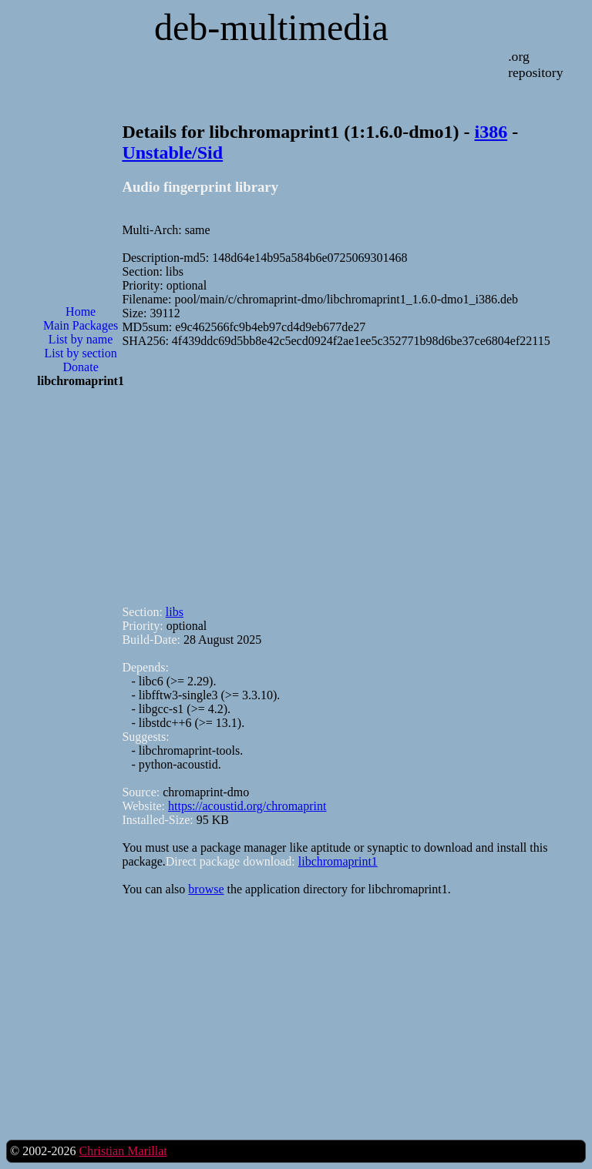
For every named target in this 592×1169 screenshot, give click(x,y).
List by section (81, 353)
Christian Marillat (122, 1150)
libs (174, 611)
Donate (81, 366)
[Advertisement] (81, 647)
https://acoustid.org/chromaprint (247, 805)
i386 (490, 132)
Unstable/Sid (172, 152)
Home (81, 311)
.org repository (535, 64)
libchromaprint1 (338, 861)
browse (206, 889)
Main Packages (80, 325)
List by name (81, 339)
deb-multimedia (271, 27)
